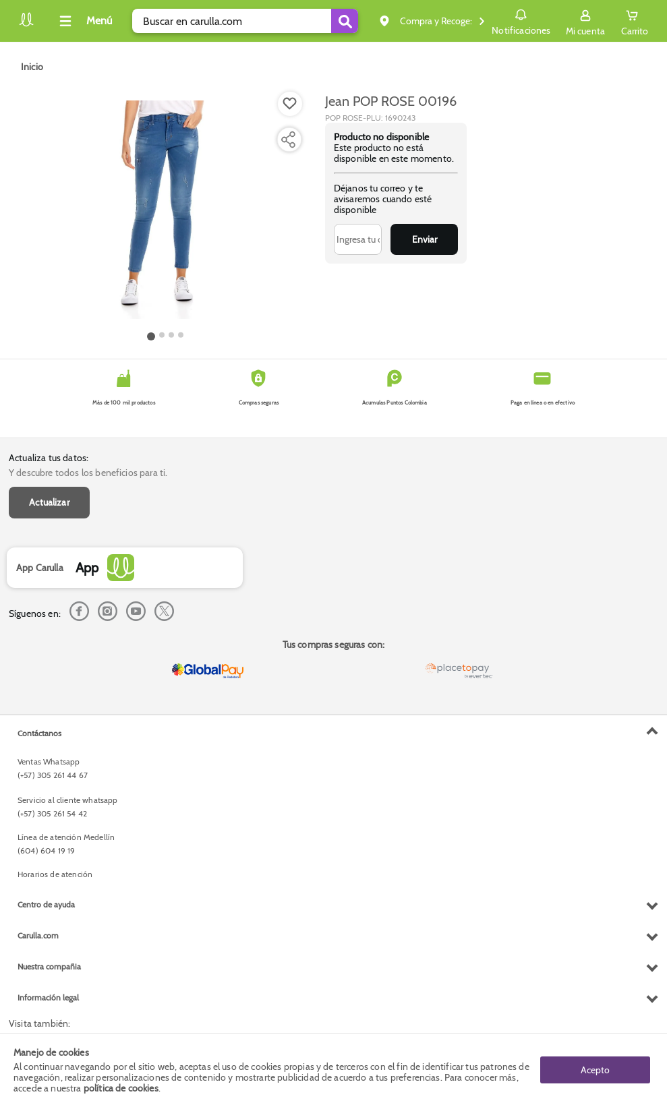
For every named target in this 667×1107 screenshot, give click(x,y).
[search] (245, 21)
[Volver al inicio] (26, 24)
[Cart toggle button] (634, 21)
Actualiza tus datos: (48, 457)
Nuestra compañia (49, 966)
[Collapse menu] (83, 21)
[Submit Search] (344, 21)
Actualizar (49, 502)
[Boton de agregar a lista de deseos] (290, 104)
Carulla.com (38, 935)
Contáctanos (39, 733)
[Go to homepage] (32, 67)
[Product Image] (165, 210)
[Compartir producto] (288, 139)
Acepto (595, 1070)
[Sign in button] (585, 21)
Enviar (424, 239)
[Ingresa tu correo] (358, 239)
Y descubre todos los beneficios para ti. (88, 472)
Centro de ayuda (46, 904)
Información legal (48, 997)
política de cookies (121, 1088)
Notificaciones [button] (521, 20)
